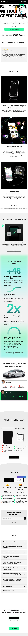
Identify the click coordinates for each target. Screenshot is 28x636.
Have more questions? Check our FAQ (14, 251)
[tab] (9, 480)
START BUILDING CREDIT (14, 29)
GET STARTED (14, 205)
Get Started (14, 457)
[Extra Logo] (4, 1)
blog (13, 353)
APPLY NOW (14, 628)
